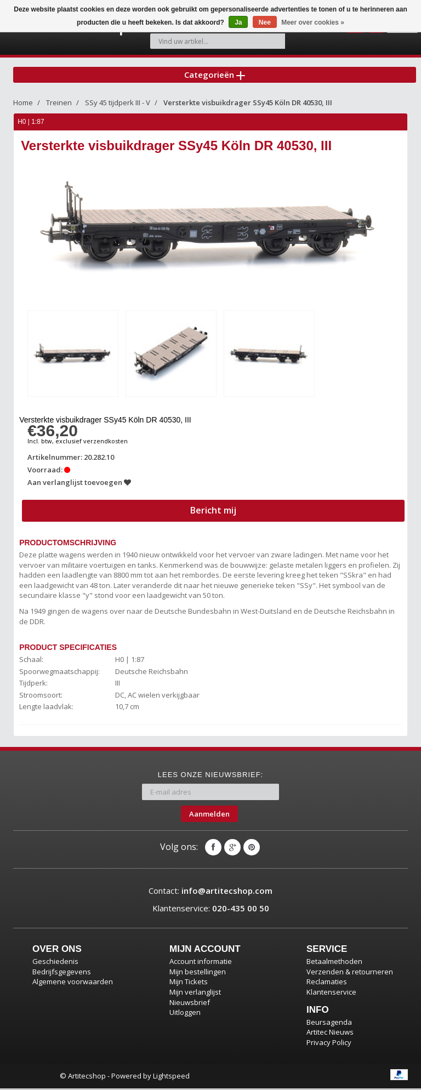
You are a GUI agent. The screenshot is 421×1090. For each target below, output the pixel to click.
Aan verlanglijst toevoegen (80, 484)
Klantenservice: (210, 909)
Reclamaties (326, 984)
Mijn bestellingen (197, 973)
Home (23, 106)
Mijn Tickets (188, 984)
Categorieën (214, 76)
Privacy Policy (328, 1044)
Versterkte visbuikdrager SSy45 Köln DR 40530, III (247, 106)
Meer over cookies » (312, 22)
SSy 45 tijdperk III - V (117, 106)
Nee (265, 22)
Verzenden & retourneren (349, 973)
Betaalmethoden (334, 963)
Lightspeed (171, 1077)
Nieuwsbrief (189, 1004)
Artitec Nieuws (330, 1033)
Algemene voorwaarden (72, 984)
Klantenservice (331, 993)
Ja (238, 22)
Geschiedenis (55, 963)
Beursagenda (329, 1024)
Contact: (210, 892)
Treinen (59, 106)
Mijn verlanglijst (195, 993)
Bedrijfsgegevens (61, 973)
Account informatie (200, 963)
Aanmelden (209, 815)
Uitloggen (185, 1014)
